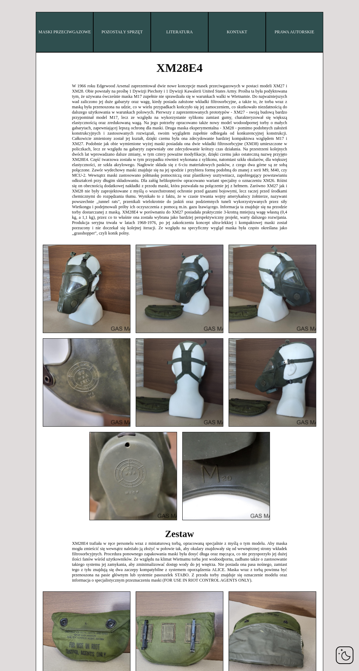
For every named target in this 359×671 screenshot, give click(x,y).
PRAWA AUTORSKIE (294, 31)
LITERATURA (179, 31)
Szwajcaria (39, 238)
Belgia (39, 30)
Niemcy (39, 111)
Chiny (39, 53)
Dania (39, 76)
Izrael (39, 146)
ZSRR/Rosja (39, 273)
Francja (39, 99)
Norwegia (39, 192)
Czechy (39, 65)
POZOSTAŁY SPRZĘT (121, 31)
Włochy (39, 157)
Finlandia (39, 88)
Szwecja (39, 227)
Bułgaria (40, 41)
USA (39, 261)
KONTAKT (237, 31)
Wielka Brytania (39, 250)
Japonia (39, 169)
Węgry (39, 122)
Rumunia (39, 215)
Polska (39, 203)
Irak (39, 134)
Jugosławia (39, 284)
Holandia (39, 180)
